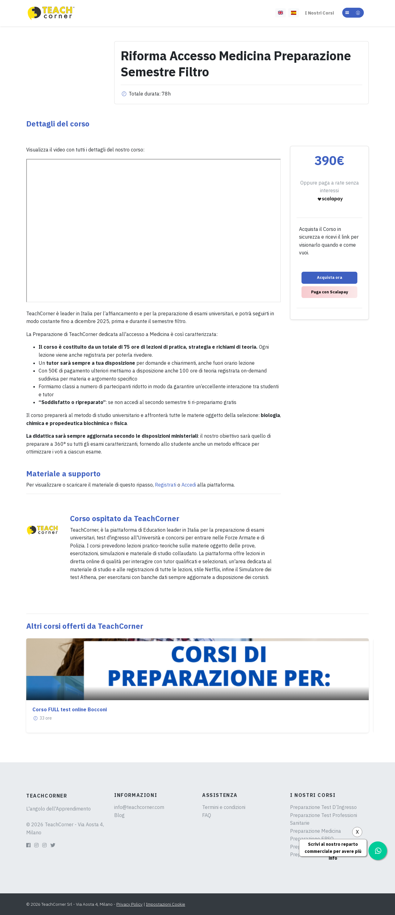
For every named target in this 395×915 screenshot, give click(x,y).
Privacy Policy (129, 904)
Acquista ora (329, 277)
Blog (119, 815)
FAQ (206, 815)
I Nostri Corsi (319, 13)
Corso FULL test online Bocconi (69, 709)
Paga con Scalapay (329, 292)
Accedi (188, 485)
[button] (353, 13)
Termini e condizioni (223, 807)
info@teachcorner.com (139, 807)
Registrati (165, 485)
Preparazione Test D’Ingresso (323, 807)
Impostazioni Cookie (165, 904)
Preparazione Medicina (315, 831)
